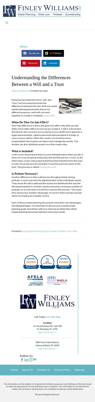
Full (45, 231)
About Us (27, 369)
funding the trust (47, 167)
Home (14, 369)
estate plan (49, 115)
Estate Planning (35, 231)
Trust (68, 231)
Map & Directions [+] (47, 332)
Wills (74, 231)
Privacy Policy (62, 369)
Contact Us (43, 369)
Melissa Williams (20, 91)
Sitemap (79, 369)
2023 (24, 231)
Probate (61, 231)
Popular (52, 231)
